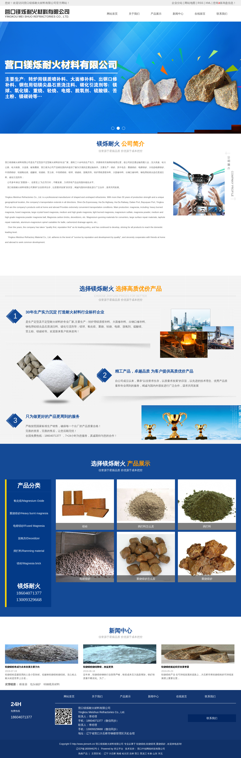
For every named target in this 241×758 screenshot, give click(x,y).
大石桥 (112, 753)
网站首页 (112, 13)
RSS (200, 2)
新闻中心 (178, 13)
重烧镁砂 (160, 744)
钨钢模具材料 (52, 684)
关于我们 (134, 13)
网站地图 (190, 2)
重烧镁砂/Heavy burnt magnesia (29, 513)
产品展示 (156, 13)
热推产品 (83, 753)
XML (208, 2)
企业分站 (177, 2)
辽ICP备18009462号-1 (87, 748)
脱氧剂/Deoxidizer (29, 538)
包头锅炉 (35, 684)
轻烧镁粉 (141, 744)
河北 (160, 753)
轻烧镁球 (150, 744)
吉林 (131, 753)
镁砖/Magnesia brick (29, 563)
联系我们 (222, 13)
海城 (118, 753)
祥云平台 (118, 748)
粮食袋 (23, 684)
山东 (155, 753)
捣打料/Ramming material (28, 550)
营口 (137, 753)
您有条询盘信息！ (224, 2)
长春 (149, 753)
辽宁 (106, 753)
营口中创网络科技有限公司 (151, 748)
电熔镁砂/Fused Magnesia (28, 525)
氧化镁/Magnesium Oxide (29, 500)
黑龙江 (143, 753)
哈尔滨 (125, 753)
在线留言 (200, 13)
